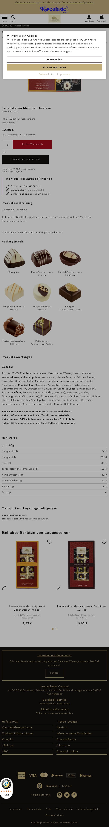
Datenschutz (46, 74)
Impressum (63, 74)
